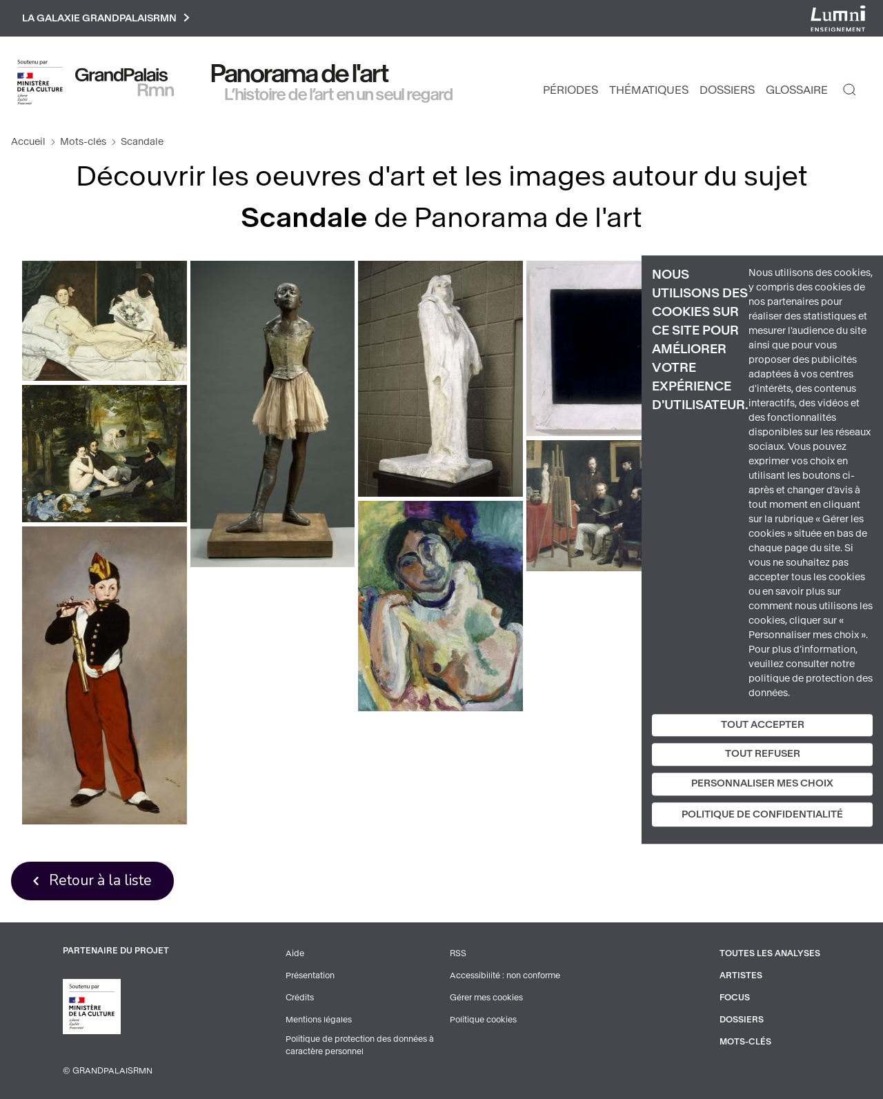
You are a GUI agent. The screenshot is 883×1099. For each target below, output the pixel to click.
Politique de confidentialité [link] (762, 814)
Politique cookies (483, 1020)
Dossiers (727, 90)
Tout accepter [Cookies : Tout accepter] (762, 725)
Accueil (28, 142)
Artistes (741, 975)
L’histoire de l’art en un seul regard (339, 94)
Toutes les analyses (770, 953)
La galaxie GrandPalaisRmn (106, 18)
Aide (295, 953)
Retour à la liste (100, 880)
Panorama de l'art (300, 73)
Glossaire (797, 90)
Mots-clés (83, 142)
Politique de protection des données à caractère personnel (360, 1045)
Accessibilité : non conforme (505, 975)
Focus (735, 997)
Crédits (300, 997)
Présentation (310, 975)
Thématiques (648, 90)
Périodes (570, 90)
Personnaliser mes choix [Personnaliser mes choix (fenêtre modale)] (762, 783)
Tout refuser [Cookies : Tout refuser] (762, 754)
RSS (458, 953)
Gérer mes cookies (486, 997)
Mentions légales (319, 1020)
